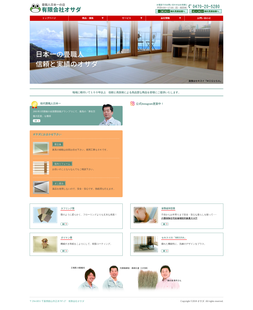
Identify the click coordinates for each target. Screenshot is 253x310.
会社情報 (165, 18)
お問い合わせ (204, 18)
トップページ (49, 18)
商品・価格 (87, 18)
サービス (126, 18)
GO (37, 120)
